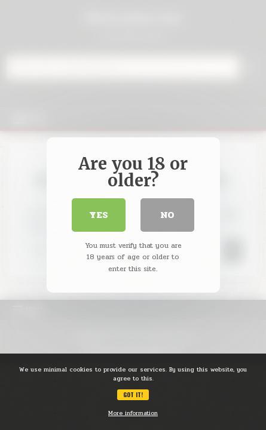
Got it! (133, 394)
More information (133, 413)
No (167, 214)
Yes (98, 214)
